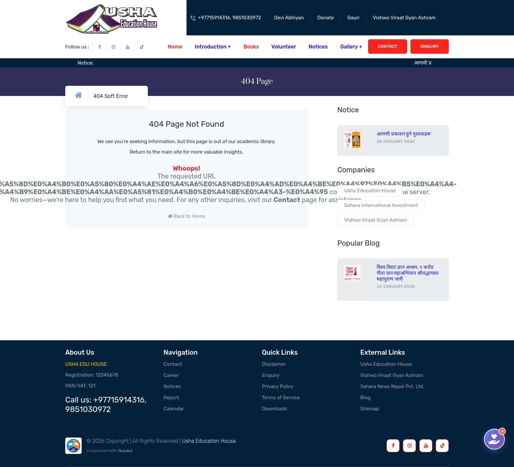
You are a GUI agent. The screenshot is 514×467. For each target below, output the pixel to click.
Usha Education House (370, 191)
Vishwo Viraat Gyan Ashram (404, 18)
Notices (318, 47)
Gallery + (351, 47)
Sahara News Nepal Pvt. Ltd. (392, 386)
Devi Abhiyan (289, 18)
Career (171, 375)
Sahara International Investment (381, 205)
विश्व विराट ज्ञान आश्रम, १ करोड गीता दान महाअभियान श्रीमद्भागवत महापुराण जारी (408, 273)
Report (171, 398)
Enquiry (271, 375)
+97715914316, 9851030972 (229, 18)
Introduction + (213, 47)
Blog (365, 398)
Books (251, 47)
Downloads (274, 409)
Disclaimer (274, 364)
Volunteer (283, 47)
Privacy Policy (278, 386)
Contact (286, 200)
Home (175, 47)
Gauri (353, 18)
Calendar (174, 409)
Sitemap (369, 409)
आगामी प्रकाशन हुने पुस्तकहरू (404, 134)
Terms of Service (281, 398)
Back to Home (186, 216)
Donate (325, 18)
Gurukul (125, 450)
